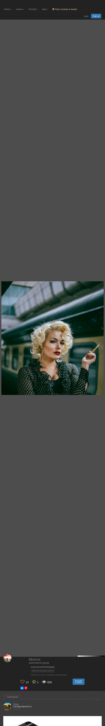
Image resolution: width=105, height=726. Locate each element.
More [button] (45, 9)
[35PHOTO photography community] (14, 3)
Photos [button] (8, 9)
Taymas (16, 704)
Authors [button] (20, 9)
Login (86, 16)
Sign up (96, 16)
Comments (12, 697)
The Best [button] (33, 9)
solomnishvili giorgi (39, 663)
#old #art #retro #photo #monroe (43, 671)
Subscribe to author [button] (78, 681)
